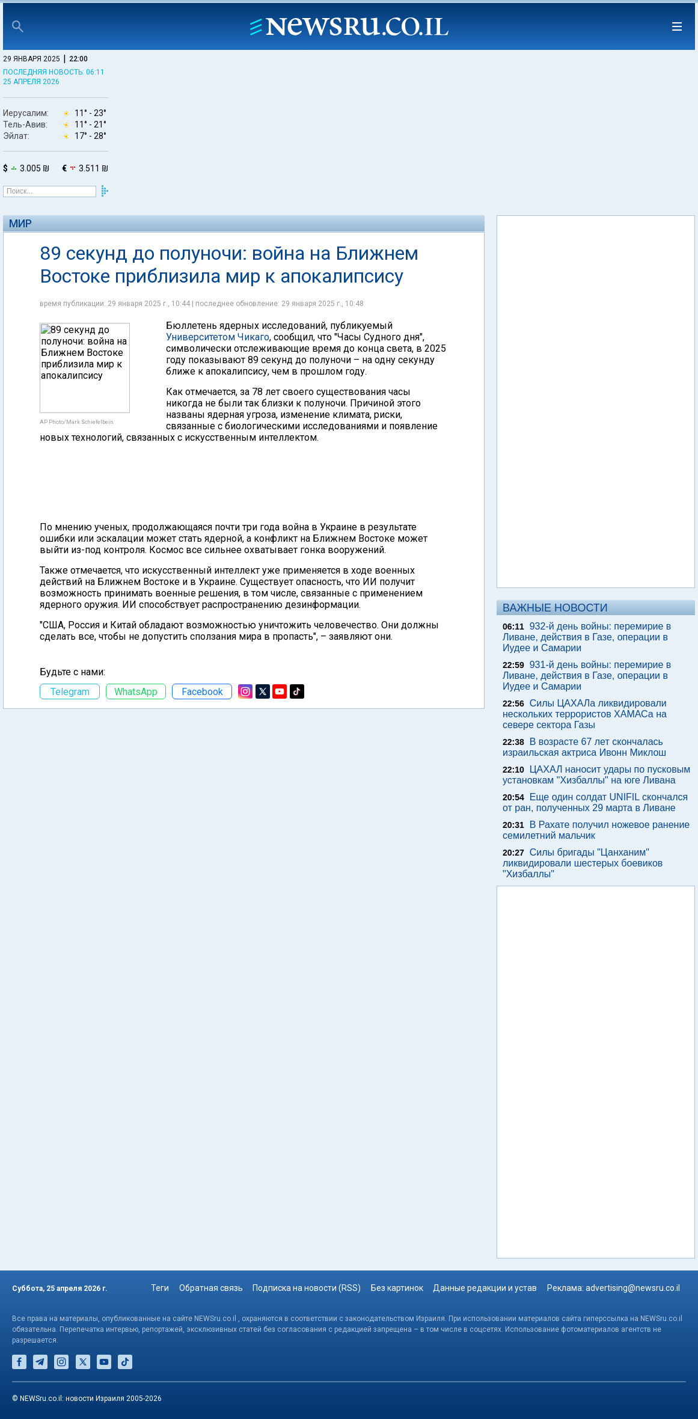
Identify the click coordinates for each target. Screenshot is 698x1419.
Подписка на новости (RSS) (307, 1288)
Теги (160, 1288)
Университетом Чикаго (217, 337)
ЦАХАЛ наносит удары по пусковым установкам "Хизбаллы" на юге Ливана (596, 774)
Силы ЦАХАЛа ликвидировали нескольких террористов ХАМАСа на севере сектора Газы (585, 714)
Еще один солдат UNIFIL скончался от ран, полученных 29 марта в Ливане (595, 802)
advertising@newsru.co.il (633, 1288)
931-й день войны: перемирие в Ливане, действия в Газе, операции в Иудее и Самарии (587, 675)
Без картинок (397, 1288)
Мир (20, 223)
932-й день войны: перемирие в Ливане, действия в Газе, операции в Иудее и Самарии (587, 637)
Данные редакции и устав (485, 1288)
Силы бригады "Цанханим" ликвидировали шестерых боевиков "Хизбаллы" (583, 863)
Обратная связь (211, 1288)
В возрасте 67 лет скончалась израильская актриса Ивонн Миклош (584, 747)
